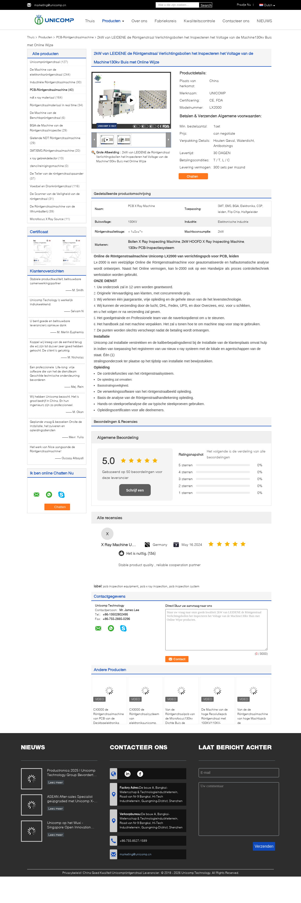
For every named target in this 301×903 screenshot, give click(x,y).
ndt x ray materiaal (42, 97)
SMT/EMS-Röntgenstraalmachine (52, 150)
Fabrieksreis (165, 20)
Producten (111, 20)
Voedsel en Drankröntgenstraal (51, 186)
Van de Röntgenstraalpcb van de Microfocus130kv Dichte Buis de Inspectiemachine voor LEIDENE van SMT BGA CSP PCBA (181, 723)
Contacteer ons (236, 20)
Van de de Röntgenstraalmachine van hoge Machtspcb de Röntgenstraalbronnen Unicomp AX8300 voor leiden (252, 723)
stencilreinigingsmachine (47, 166)
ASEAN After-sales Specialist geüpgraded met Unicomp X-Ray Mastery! (70, 799)
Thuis (90, 20)
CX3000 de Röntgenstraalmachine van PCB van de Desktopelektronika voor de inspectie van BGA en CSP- (108, 721)
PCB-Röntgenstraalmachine (75, 37)
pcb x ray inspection (153, 586)
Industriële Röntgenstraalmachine (52, 82)
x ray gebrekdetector (43, 158)
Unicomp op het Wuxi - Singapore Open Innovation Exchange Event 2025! (69, 825)
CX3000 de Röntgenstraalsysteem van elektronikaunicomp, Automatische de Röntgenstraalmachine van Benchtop (144, 723)
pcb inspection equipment (120, 586)
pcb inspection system (184, 586)
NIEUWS (264, 20)
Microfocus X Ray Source (47, 219)
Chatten (196, 176)
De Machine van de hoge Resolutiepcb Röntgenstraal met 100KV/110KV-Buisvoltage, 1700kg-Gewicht (215, 721)
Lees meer (55, 782)
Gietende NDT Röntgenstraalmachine (55, 138)
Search (206, 5)
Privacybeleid (71, 873)
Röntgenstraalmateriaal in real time (53, 105)
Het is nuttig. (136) (141, 554)
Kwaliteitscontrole (199, 20)
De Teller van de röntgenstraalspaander (56, 173)
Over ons (139, 20)
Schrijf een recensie (135, 492)
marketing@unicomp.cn (50, 5)
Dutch (269, 5)
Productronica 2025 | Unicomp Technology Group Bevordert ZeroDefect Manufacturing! (71, 773)
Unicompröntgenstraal (45, 62)
